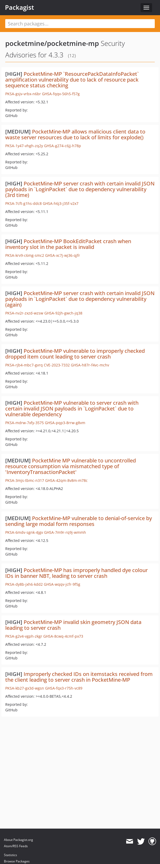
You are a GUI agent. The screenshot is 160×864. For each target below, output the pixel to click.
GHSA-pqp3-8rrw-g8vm (65, 422)
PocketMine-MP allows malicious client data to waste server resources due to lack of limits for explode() (75, 134)
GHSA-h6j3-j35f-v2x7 (60, 203)
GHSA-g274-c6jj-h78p (62, 145)
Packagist (19, 7)
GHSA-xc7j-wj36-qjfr (62, 255)
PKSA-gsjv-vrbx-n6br (23, 93)
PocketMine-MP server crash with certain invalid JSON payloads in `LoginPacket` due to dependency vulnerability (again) (79, 299)
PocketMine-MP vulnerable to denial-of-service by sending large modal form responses (78, 521)
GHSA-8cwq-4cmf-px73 (63, 636)
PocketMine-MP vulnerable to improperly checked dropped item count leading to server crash (75, 353)
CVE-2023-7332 (57, 364)
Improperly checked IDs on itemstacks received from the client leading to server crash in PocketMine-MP (79, 676)
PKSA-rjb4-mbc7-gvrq (24, 364)
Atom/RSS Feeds (16, 846)
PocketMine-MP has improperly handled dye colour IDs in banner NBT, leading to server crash (76, 573)
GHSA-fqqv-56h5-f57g (61, 93)
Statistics (10, 855)
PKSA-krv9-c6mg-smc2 (24, 255)
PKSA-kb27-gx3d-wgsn (24, 688)
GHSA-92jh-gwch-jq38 (63, 313)
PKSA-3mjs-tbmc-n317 (24, 480)
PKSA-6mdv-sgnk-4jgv (24, 532)
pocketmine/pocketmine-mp (52, 43)
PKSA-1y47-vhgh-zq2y (24, 145)
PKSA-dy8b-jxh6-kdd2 (24, 584)
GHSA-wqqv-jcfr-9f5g (62, 584)
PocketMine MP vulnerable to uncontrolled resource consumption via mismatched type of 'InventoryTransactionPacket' (70, 466)
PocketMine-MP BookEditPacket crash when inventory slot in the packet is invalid (68, 244)
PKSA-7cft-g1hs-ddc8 (23, 203)
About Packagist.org (18, 840)
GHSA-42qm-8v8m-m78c (66, 480)
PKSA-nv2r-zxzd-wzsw (24, 313)
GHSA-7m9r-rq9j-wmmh (65, 532)
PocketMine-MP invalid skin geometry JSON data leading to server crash (73, 624)
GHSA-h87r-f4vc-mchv (90, 364)
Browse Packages (17, 861)
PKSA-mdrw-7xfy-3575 (24, 422)
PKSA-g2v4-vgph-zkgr (23, 636)
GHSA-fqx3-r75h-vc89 (63, 688)
